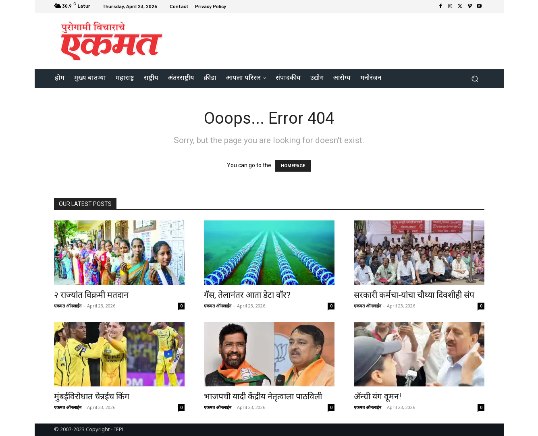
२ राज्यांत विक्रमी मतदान (91, 295)
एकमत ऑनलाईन (67, 306)
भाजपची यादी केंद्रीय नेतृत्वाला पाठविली (263, 396)
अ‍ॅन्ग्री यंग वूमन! (377, 396)
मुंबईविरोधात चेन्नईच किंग (91, 396)
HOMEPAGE (293, 165)
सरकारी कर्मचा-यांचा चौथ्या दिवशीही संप (414, 295)
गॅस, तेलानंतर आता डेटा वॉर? (247, 295)
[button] (474, 78)
